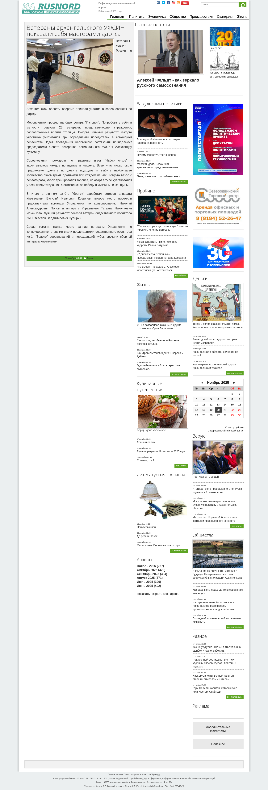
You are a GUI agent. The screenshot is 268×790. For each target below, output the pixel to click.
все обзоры (180, 275)
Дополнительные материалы (218, 728)
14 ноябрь (141, 524)
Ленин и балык (146, 442)
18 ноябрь (197, 498)
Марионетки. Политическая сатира (158, 545)
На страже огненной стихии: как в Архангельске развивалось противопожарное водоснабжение (214, 606)
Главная (117, 17)
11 (203, 404)
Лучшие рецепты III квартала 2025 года (161, 451)
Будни (90, 258)
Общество (178, 17)
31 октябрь (141, 239)
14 (225, 404)
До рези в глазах (147, 536)
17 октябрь (141, 439)
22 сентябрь (142, 264)
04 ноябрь (141, 337)
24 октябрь (141, 533)
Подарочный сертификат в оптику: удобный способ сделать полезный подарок (214, 663)
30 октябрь (141, 350)
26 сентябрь (142, 457)
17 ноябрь (197, 514)
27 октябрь (141, 362)
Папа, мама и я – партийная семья (158, 176)
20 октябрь (197, 349)
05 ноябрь (141, 152)
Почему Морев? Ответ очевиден (157, 154)
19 (211, 409)
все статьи (181, 465)
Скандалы (225, 17)
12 (211, 404)
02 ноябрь (70, 258)
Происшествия (201, 17)
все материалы (178, 181)
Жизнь (242, 17)
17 (196, 409)
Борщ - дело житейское (151, 430)
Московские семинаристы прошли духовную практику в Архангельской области (215, 505)
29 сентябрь (197, 361)
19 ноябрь (197, 486)
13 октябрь (141, 251)
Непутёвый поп (146, 527)
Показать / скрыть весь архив (157, 593)
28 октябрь (197, 336)
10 (196, 404)
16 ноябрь (197, 587)
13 (218, 404)
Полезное (218, 744)
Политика (136, 17)
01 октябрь (141, 173)
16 (239, 404)
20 (218, 409)
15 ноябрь (197, 599)
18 (203, 409)
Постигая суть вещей (206, 476)
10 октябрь (141, 542)
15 (232, 404)
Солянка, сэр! (145, 460)
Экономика (157, 17)
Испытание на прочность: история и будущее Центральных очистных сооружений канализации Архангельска (217, 574)
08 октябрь (141, 161)
